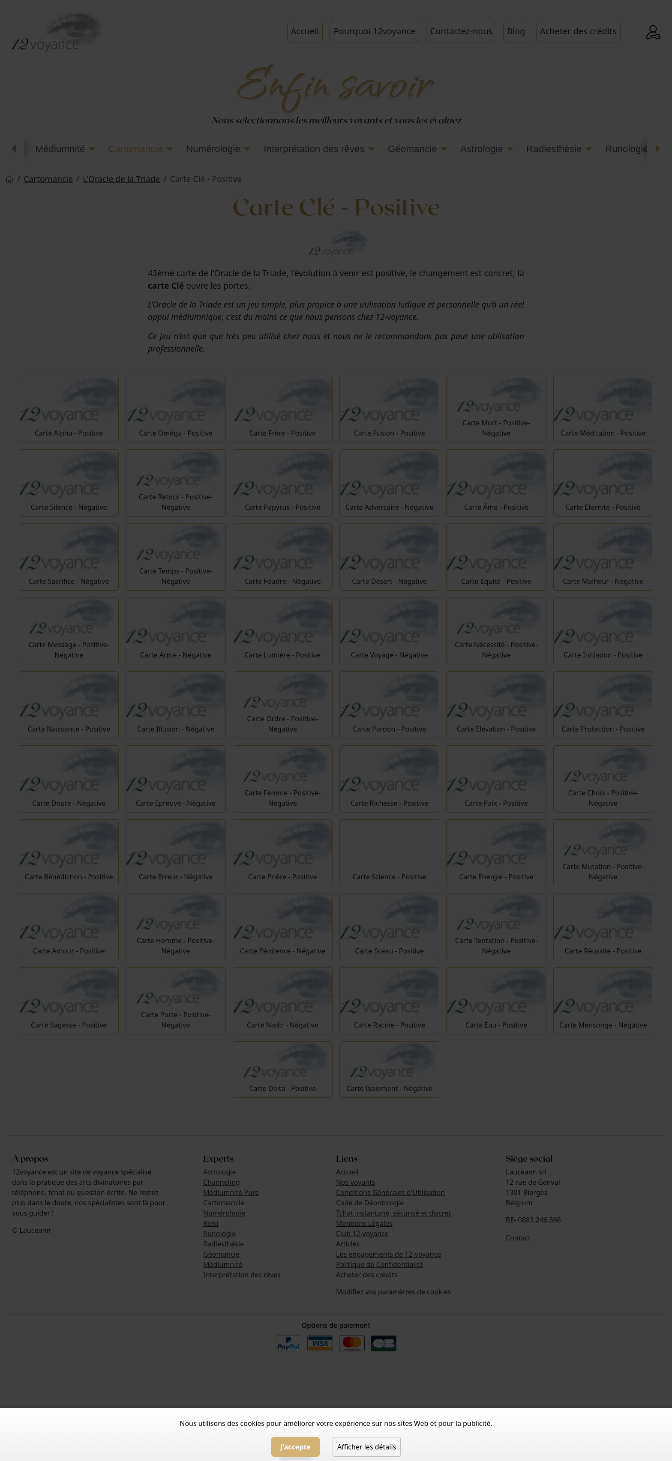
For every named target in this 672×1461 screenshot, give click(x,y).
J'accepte (295, 1447)
